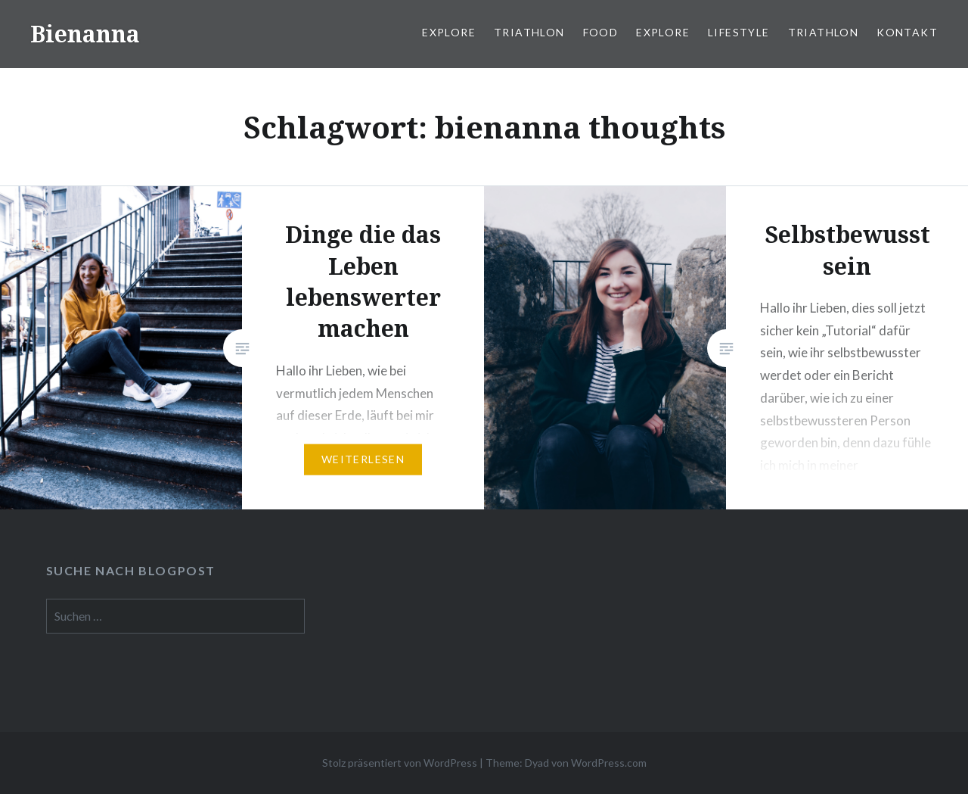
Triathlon (529, 32)
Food (601, 32)
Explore (449, 32)
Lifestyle (739, 32)
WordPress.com (609, 762)
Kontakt (907, 32)
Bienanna (85, 33)
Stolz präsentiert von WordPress (399, 762)
